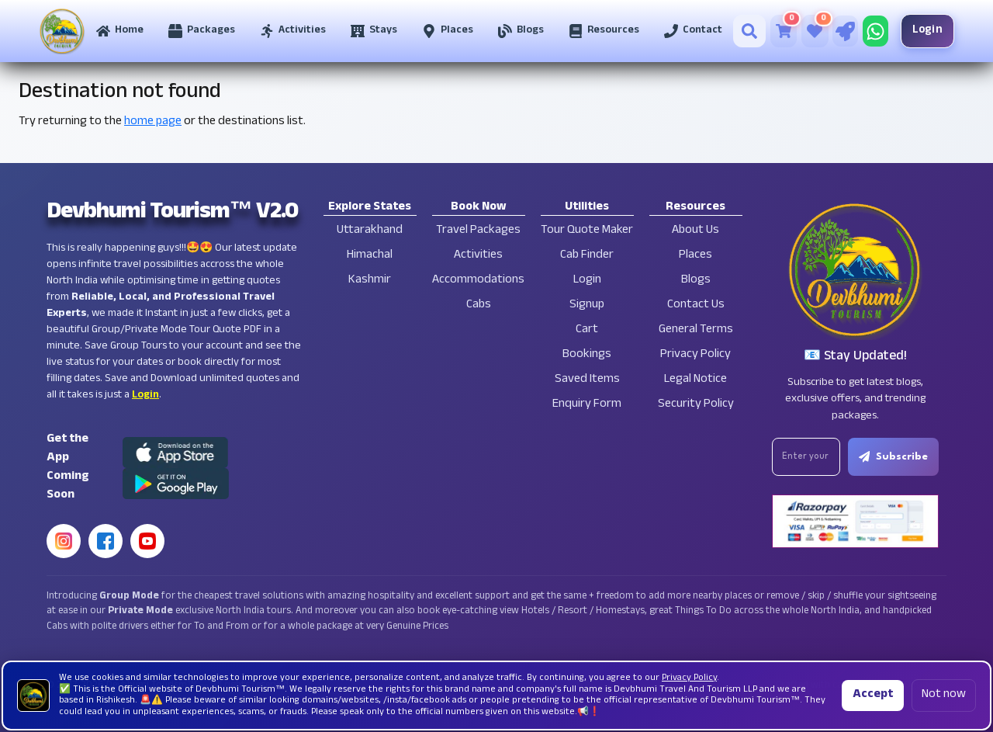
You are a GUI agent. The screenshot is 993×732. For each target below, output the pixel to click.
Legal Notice (695, 379)
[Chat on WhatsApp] (875, 31)
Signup (586, 305)
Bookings (586, 355)
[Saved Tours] (815, 31)
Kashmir (369, 280)
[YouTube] (147, 541)
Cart (587, 330)
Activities (478, 255)
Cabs (478, 305)
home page (153, 122)
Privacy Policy (695, 355)
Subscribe (893, 456)
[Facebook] (105, 541)
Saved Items (587, 379)
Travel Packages (478, 230)
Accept (873, 695)
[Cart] (784, 31)
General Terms (696, 330)
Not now (944, 695)
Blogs (696, 280)
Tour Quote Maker (587, 230)
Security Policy (696, 404)
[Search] (749, 31)
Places (695, 255)
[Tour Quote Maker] (845, 31)
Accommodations (478, 280)
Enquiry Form (586, 404)
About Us (695, 230)
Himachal (370, 255)
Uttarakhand (370, 230)
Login (927, 30)
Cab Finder (587, 255)
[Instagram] (64, 541)
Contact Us (696, 305)
